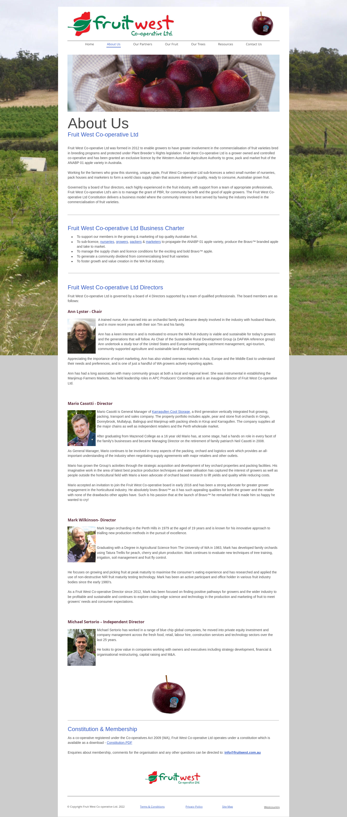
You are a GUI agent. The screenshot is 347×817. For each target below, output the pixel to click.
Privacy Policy (194, 806)
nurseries (107, 242)
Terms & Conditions (152, 806)
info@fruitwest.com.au (243, 752)
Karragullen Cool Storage (171, 412)
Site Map (227, 806)
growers (122, 242)
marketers (153, 242)
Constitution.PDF (119, 743)
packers (136, 242)
